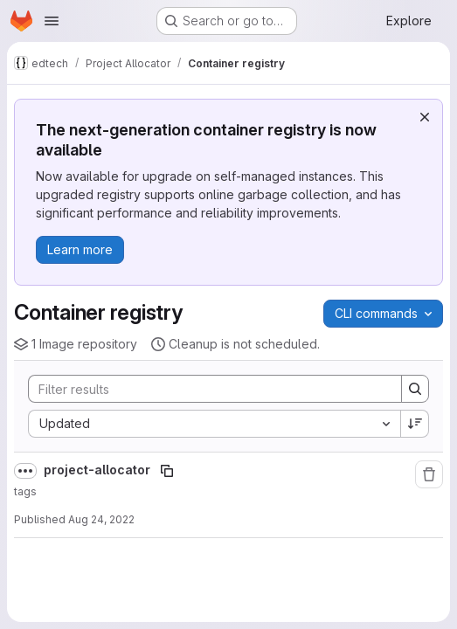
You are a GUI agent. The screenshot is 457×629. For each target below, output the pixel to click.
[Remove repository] (429, 474)
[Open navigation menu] (52, 21)
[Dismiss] (424, 117)
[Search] (206, 388)
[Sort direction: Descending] (415, 424)
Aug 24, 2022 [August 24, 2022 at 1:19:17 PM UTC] (101, 519)
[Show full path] (25, 471)
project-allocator (98, 469)
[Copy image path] (166, 470)
